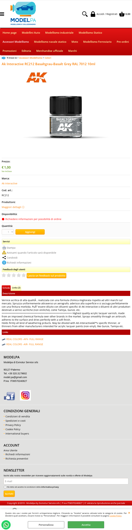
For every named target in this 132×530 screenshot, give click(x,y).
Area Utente (10, 450)
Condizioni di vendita (18, 416)
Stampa (11, 247)
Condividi (12, 257)
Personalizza (46, 524)
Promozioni (9, 51)
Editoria (26, 51)
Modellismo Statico (90, 32)
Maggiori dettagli (11, 207)
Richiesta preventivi (17, 458)
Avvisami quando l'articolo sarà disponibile (31, 252)
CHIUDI (129, 512)
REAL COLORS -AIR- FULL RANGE (24, 344)
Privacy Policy (13, 425)
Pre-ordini (123, 42)
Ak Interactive (9, 183)
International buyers (17, 433)
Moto (75, 42)
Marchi (72, 51)
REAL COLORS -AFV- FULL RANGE (24, 339)
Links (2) (16, 287)
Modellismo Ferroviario (97, 42)
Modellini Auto (31, 32)
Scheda (6, 287)
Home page (10, 32)
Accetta (86, 524)
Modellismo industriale (59, 32)
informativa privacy (50, 487)
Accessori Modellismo (16, 42)
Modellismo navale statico (50, 42)
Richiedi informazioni (19, 262)
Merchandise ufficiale (49, 51)
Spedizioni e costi (16, 420)
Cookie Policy (115, 515)
